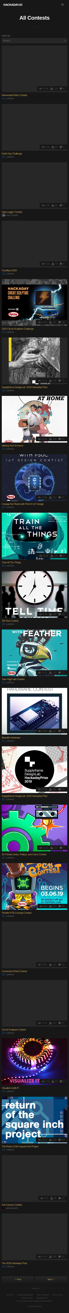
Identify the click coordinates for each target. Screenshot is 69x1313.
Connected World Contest (14, 971)
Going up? (34, 1288)
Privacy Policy (27, 1298)
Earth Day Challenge (12, 153)
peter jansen (10, 1208)
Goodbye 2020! (9, 270)
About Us (10, 1295)
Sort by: (6, 36)
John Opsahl (10, 215)
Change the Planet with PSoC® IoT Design (23, 504)
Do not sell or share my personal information (34, 1301)
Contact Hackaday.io (25, 1295)
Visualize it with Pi (10, 1088)
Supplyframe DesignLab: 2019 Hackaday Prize (24, 796)
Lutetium (8, 98)
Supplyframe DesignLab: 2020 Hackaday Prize (24, 387)
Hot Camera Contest (12, 1204)
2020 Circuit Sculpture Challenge (18, 328)
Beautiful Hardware (11, 737)
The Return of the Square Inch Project (20, 1146)
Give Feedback (43, 1295)
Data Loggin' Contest (12, 212)
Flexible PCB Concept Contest (16, 912)
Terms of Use (57, 1295)
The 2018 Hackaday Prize (14, 1263)
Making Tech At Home (12, 445)
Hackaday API (41, 1298)
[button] (62, 4)
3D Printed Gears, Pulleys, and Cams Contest (24, 854)
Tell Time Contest (10, 620)
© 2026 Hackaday (34, 1306)
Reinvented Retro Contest (14, 95)
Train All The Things (11, 562)
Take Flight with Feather (13, 679)
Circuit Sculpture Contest (14, 1029)
